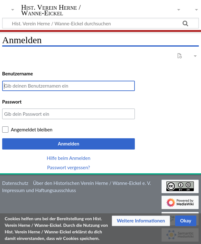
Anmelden (68, 143)
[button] (141, 221)
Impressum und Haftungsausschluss (39, 190)
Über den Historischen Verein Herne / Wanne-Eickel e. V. (92, 183)
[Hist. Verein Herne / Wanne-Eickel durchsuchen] (100, 23)
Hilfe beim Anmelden (69, 158)
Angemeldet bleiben (31, 129)
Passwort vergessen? (68, 167)
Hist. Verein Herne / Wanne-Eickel (51, 10)
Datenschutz (15, 183)
